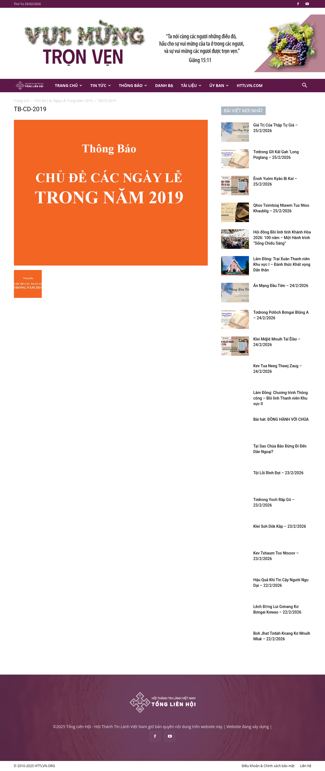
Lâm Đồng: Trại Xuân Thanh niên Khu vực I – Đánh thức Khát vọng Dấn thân (282, 264)
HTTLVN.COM (250, 85)
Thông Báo (133, 85)
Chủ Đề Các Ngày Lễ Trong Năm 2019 (63, 100)
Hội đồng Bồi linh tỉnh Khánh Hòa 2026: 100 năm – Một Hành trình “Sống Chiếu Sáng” (282, 237)
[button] (304, 86)
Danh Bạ (164, 85)
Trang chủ (22, 100)
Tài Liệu (191, 85)
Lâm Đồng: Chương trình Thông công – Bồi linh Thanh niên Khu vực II (280, 398)
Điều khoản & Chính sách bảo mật (268, 765)
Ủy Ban (219, 85)
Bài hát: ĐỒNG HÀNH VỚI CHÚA (281, 419)
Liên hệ (305, 765)
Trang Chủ (68, 85)
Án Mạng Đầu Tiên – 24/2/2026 (280, 285)
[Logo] (32, 86)
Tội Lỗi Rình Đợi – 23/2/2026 (278, 473)
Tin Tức (100, 85)
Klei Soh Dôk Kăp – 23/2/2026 (279, 526)
